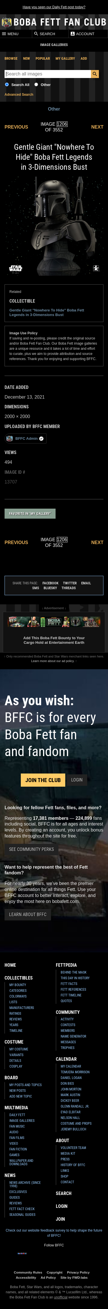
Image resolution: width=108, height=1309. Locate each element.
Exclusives (18, 1192)
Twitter (70, 583)
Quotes (66, 1001)
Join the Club (43, 780)
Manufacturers (21, 1008)
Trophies (67, 1048)
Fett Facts (69, 984)
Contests (68, 1025)
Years (13, 1025)
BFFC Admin (25, 438)
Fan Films (16, 1138)
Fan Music (17, 1126)
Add (84, 58)
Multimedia (16, 1107)
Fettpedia (66, 965)
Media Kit (68, 1154)
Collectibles (19, 978)
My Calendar (71, 1066)
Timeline (16, 1031)
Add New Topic (20, 1096)
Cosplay (15, 1066)
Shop (64, 1176)
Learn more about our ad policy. (52, 661)
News (10, 1175)
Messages (68, 1042)
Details (15, 1061)
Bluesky (50, 588)
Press (65, 1159)
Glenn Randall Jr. (75, 1106)
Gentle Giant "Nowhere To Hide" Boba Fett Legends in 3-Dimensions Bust (46, 312)
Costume (14, 1042)
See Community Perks (31, 849)
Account (82, 33)
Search (44, 33)
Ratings (15, 1014)
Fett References (73, 990)
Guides (14, 1198)
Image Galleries (21, 1121)
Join (60, 1219)
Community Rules (28, 1272)
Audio (13, 1132)
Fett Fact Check (22, 1209)
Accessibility (26, 1277)
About (62, 1140)
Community (68, 1012)
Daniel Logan (71, 1078)
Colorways (18, 996)
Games (14, 1155)
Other (46, 85)
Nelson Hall (70, 1118)
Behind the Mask (74, 972)
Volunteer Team (73, 1148)
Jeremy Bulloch (73, 1129)
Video (13, 1144)
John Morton (71, 1089)
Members (68, 1031)
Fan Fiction (18, 1149)
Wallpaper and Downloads (21, 1162)
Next (97, 127)
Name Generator (73, 1036)
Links (65, 1171)
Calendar (66, 1059)
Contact (67, 1182)
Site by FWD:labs (73, 1277)
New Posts (17, 1091)
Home (10, 965)
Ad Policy (48, 1277)
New (26, 58)
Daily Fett (17, 1115)
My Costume (18, 1049)
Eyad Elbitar (70, 1112)
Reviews (15, 1019)
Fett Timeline (71, 995)
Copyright (54, 1272)
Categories (18, 991)
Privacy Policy (78, 1272)
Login (77, 780)
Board (11, 1077)
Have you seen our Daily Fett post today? (54, 7)
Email (86, 583)
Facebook (50, 583)
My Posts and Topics (25, 1085)
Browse (11, 58)
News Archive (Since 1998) (25, 1184)
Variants (16, 1055)
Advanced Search (19, 95)
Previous (16, 127)
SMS (35, 588)
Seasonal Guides (22, 1215)
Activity (67, 1019)
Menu (10, 33)
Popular (43, 58)
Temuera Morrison (75, 1072)
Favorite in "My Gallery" (30, 513)
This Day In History (75, 978)
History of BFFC (73, 1165)
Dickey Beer (70, 1101)
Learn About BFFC (27, 914)
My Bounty (17, 985)
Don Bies (67, 1084)
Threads (69, 588)
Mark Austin (70, 1095)
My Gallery (65, 58)
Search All (20, 85)
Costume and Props (76, 1124)
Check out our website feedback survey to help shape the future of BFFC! (54, 1233)
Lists (13, 1002)
